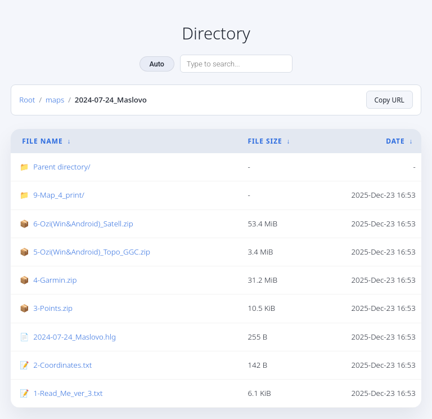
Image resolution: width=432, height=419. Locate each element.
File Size (265, 141)
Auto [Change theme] (157, 64)
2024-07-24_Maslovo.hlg (74, 337)
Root (27, 100)
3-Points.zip (53, 308)
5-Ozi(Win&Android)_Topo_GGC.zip (91, 252)
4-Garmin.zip (54, 280)
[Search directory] (236, 64)
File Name (42, 141)
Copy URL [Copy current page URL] (389, 99)
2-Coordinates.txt (62, 365)
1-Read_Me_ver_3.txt (67, 393)
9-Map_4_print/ (58, 195)
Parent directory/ (61, 167)
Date (395, 141)
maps (55, 100)
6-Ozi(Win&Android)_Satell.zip (83, 224)
